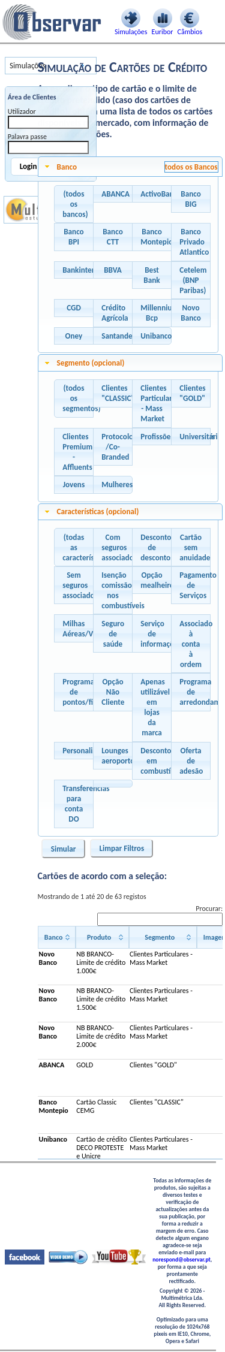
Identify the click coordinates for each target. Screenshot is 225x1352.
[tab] (130, 166)
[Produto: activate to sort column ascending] (102, 937)
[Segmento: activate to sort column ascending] (163, 937)
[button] (74, 204)
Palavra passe (27, 136)
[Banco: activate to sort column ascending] (57, 937)
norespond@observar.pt (181, 1259)
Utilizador (22, 111)
